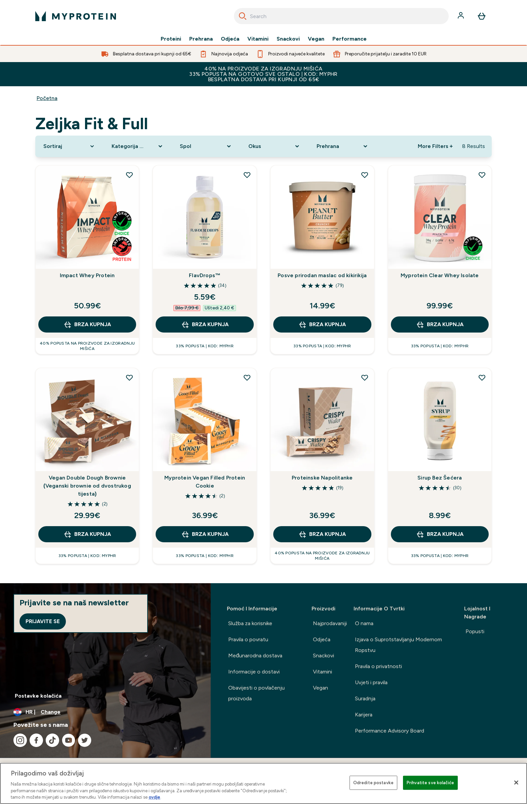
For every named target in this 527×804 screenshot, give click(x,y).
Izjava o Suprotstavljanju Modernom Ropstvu (398, 644)
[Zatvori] (516, 782)
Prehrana (201, 39)
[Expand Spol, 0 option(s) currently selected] (205, 146)
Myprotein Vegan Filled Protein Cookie (204, 481)
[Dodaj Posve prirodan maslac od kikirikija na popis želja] (364, 175)
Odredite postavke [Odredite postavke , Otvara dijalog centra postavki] (373, 782)
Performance (349, 39)
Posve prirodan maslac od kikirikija (322, 275)
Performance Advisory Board (389, 730)
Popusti (474, 631)
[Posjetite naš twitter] (84, 740)
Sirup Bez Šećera (439, 477)
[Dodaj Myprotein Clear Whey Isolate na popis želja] (482, 175)
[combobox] (341, 16)
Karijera (363, 714)
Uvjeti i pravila (371, 682)
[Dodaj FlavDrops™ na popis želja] (247, 175)
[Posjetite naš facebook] (36, 740)
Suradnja (365, 698)
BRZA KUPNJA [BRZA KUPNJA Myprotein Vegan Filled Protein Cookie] (205, 534)
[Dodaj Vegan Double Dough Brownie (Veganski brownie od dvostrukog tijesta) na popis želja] (129, 377)
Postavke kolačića (38, 696)
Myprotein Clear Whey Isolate (440, 275)
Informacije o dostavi (254, 671)
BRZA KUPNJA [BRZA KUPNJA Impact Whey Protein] (87, 324)
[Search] (242, 16)
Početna (47, 98)
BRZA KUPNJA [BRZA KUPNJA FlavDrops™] (205, 324)
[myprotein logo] (75, 16)
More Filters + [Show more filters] (435, 146)
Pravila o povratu (248, 639)
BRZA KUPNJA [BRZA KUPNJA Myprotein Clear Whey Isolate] (439, 324)
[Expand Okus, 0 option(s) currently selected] (274, 146)
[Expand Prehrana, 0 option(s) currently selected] (342, 146)
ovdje (154, 797)
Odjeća (230, 39)
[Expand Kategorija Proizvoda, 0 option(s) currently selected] (137, 146)
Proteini (171, 39)
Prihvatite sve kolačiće (430, 782)
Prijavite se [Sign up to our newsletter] (43, 621)
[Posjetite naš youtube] (68, 740)
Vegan (316, 39)
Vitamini (258, 39)
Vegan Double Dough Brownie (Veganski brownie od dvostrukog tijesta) (87, 485)
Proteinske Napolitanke (322, 477)
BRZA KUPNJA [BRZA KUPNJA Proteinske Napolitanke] (322, 534)
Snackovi (288, 39)
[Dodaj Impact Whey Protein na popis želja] (129, 175)
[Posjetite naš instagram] (20, 740)
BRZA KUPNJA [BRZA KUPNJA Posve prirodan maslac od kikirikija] (322, 324)
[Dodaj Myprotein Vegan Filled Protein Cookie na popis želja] (247, 377)
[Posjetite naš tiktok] (52, 740)
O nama (364, 623)
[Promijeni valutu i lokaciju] (105, 712)
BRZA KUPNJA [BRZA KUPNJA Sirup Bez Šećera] (439, 534)
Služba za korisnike (250, 623)
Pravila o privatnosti (378, 666)
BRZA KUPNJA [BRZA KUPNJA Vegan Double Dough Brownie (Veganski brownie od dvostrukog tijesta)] (87, 534)
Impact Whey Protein (87, 275)
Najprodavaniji (330, 623)
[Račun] (461, 16)
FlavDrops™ (204, 275)
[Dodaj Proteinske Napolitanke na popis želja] (364, 377)
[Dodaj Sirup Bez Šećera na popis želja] (482, 377)
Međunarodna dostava (255, 655)
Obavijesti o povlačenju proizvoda (256, 693)
